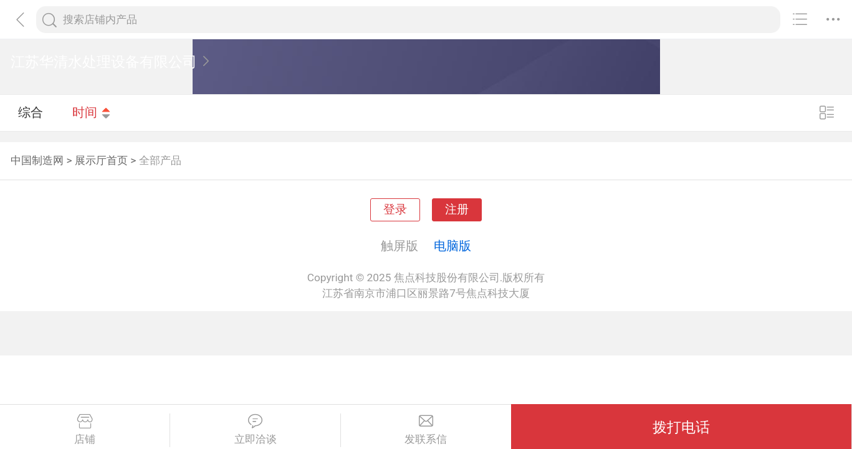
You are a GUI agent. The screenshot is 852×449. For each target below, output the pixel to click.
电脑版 (452, 245)
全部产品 (160, 160)
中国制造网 (37, 160)
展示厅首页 (101, 160)
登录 (395, 209)
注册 (457, 209)
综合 (30, 112)
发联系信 (426, 429)
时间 (91, 112)
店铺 (85, 429)
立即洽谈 (255, 429)
